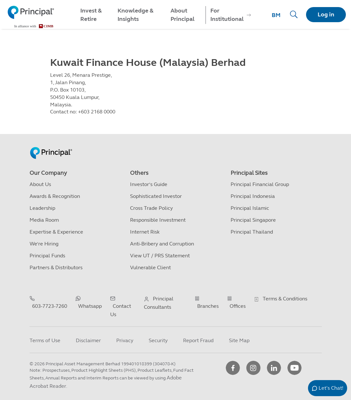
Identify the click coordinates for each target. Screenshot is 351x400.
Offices (238, 306)
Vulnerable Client (150, 267)
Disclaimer (88, 340)
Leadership (42, 208)
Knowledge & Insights (136, 14)
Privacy (124, 340)
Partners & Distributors (56, 267)
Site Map (239, 340)
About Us (40, 184)
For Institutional (227, 14)
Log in (326, 14)
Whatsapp (90, 306)
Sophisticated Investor (156, 196)
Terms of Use (45, 340)
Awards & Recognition (55, 196)
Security (158, 340)
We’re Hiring (44, 244)
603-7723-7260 (49, 306)
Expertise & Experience (56, 232)
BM (276, 15)
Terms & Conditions (285, 299)
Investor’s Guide (148, 184)
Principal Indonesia (253, 196)
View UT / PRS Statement (160, 256)
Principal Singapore (253, 220)
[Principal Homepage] (51, 146)
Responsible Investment (158, 220)
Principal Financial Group (260, 184)
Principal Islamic (250, 208)
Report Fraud (198, 340)
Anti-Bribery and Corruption (162, 244)
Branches (208, 306)
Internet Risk (145, 232)
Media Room (44, 220)
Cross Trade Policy (151, 208)
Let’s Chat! (331, 388)
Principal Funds (47, 256)
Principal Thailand (252, 232)
